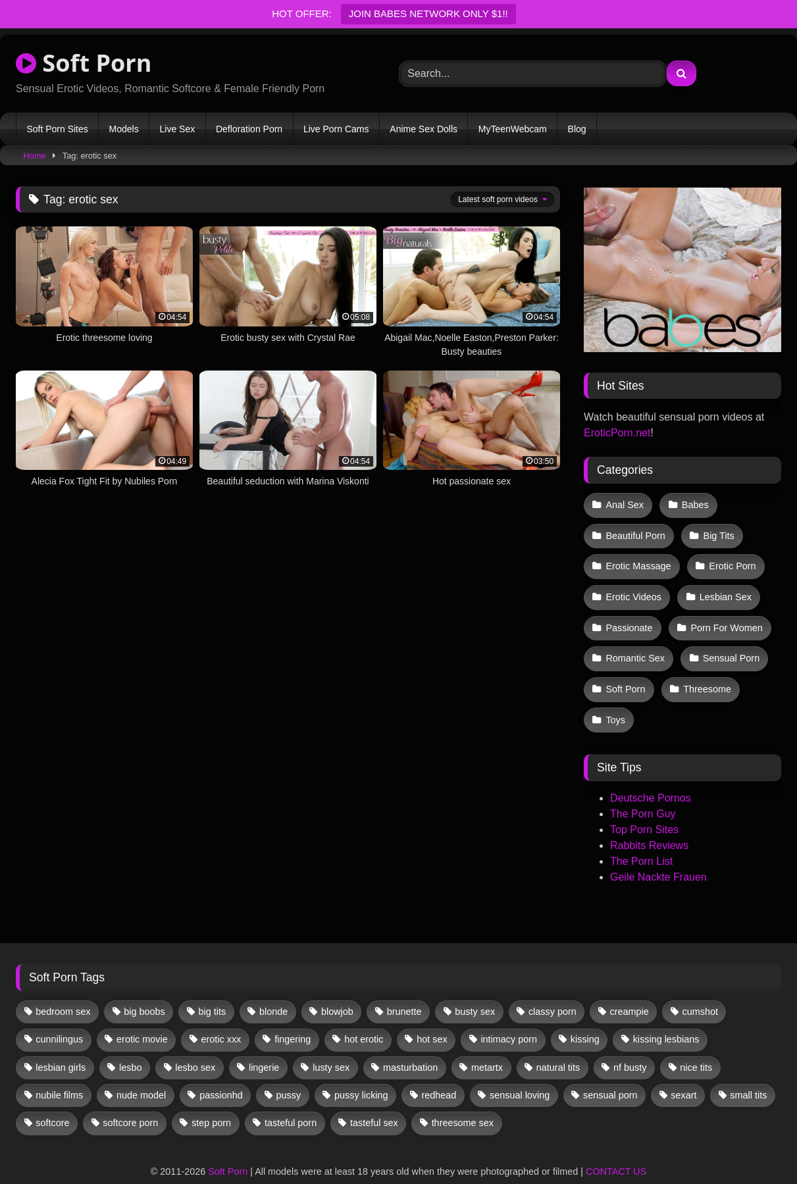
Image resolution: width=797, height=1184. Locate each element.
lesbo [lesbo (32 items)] (130, 1044)
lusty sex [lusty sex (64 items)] (331, 1044)
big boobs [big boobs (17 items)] (144, 988)
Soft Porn (83, 63)
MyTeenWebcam (512, 129)
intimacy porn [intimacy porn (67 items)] (508, 1017)
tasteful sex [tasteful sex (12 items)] (374, 1100)
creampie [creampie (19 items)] (629, 988)
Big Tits (716, 532)
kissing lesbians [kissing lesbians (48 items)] (666, 1017)
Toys (615, 699)
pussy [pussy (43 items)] (288, 1072)
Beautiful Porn (635, 532)
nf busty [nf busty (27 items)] (629, 1044)
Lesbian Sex (723, 587)
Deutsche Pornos (650, 775)
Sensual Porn (729, 643)
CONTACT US (616, 1148)
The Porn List (641, 838)
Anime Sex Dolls (423, 129)
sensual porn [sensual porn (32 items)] (610, 1072)
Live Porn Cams (336, 129)
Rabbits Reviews (649, 823)
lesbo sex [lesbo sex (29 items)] (195, 1044)
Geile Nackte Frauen (658, 854)
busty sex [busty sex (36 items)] (475, 988)
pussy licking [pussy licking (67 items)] (361, 1072)
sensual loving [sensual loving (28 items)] (520, 1072)
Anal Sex (624, 504)
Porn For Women (724, 615)
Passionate (628, 615)
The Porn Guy (643, 791)
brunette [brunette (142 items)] (404, 988)
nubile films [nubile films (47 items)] (59, 1072)
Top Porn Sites (644, 807)
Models (124, 129)
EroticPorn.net (617, 432)
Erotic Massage (638, 559)
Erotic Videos (633, 587)
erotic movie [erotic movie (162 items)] (142, 1017)
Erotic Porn (730, 559)
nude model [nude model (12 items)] (141, 1072)
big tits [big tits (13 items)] (212, 988)
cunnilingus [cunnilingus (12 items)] (59, 1017)
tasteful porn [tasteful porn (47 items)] (291, 1100)
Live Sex (177, 129)
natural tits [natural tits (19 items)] (558, 1044)
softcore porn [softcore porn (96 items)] (130, 1100)
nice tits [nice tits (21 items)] (696, 1044)
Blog (577, 129)
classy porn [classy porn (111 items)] (552, 988)
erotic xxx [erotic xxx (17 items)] (221, 1017)
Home (35, 156)
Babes (693, 504)
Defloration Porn (249, 129)
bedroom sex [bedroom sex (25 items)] (63, 988)
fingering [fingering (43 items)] (292, 1017)
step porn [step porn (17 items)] (211, 1100)
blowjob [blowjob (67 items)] (337, 988)
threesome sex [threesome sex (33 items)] (463, 1100)
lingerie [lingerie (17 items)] (264, 1044)
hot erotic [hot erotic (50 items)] (363, 1017)
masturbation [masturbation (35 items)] (410, 1044)
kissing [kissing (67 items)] (585, 1017)
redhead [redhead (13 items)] (438, 1072)
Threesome (705, 671)
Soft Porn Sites (57, 129)
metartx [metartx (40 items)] (487, 1044)
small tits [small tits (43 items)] (748, 1072)
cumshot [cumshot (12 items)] (700, 988)
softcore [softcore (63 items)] (52, 1100)
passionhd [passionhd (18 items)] (221, 1072)
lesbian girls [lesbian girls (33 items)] (61, 1044)
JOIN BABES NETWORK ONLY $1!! (428, 13)
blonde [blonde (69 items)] (273, 988)
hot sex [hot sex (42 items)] (432, 1017)
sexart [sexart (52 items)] (683, 1072)
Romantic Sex (635, 643)
